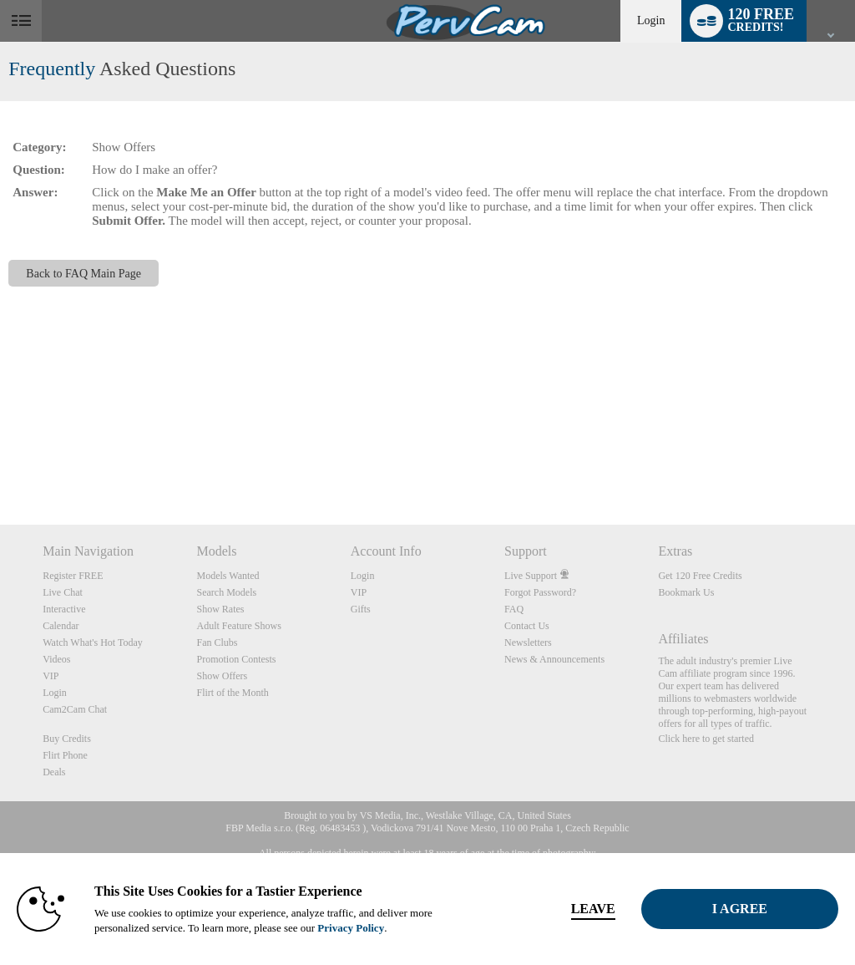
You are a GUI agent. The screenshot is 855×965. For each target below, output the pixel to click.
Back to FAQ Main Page (83, 273)
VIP (50, 676)
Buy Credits (67, 738)
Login (651, 20)
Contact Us (526, 626)
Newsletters (528, 642)
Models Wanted (227, 576)
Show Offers (221, 676)
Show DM (0, 462)
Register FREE (73, 576)
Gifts (361, 609)
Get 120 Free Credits (699, 576)
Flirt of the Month (232, 692)
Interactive (64, 609)
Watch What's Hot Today (93, 642)
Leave (593, 909)
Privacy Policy (350, 928)
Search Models (226, 592)
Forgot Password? (540, 592)
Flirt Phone (65, 755)
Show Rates (220, 609)
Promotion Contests (236, 659)
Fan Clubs (216, 642)
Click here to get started (706, 738)
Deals (54, 772)
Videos (56, 659)
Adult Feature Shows (238, 626)
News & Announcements (554, 659)
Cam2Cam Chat (75, 709)
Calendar (60, 626)
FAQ (514, 609)
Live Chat (63, 592)
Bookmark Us (686, 592)
